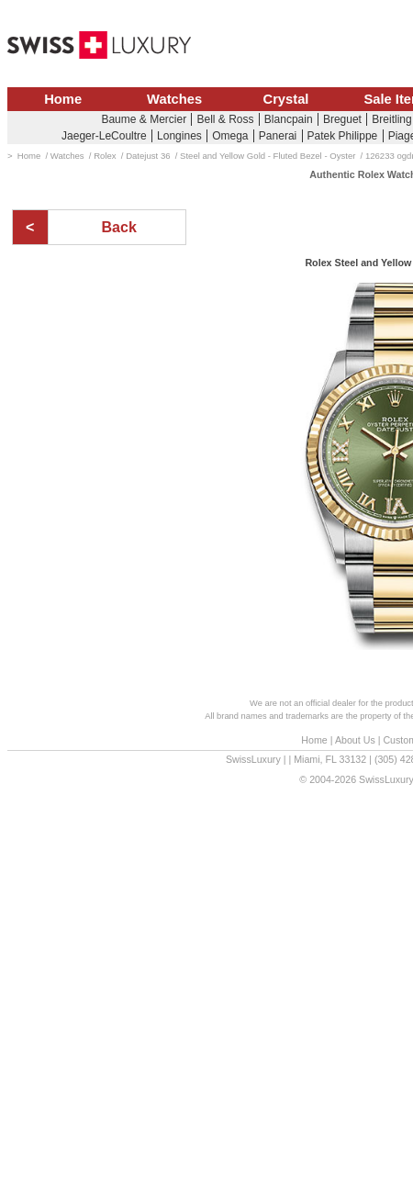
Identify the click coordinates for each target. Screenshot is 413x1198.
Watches (174, 99)
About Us (355, 739)
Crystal (286, 99)
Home (63, 99)
